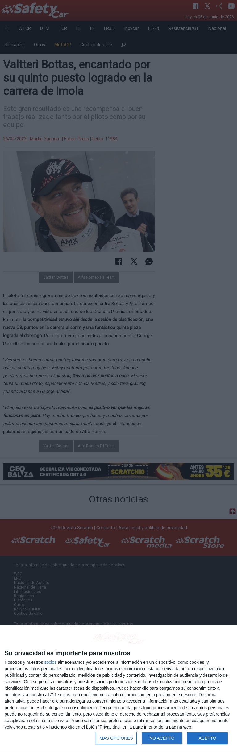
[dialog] (118, 688)
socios (50, 662)
